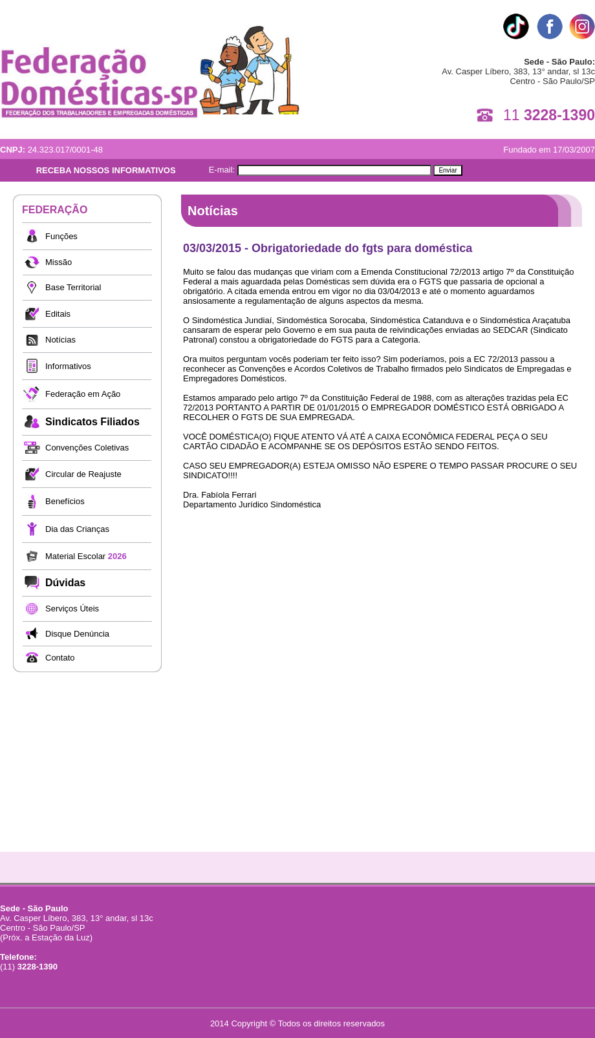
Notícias (60, 339)
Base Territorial (73, 287)
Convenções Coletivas (87, 447)
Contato (60, 657)
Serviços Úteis (72, 608)
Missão (58, 262)
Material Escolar (86, 556)
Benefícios (65, 501)
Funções (61, 236)
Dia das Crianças (77, 529)
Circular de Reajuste (83, 474)
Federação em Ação (82, 394)
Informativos (68, 366)
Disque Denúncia (77, 634)
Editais (57, 314)
